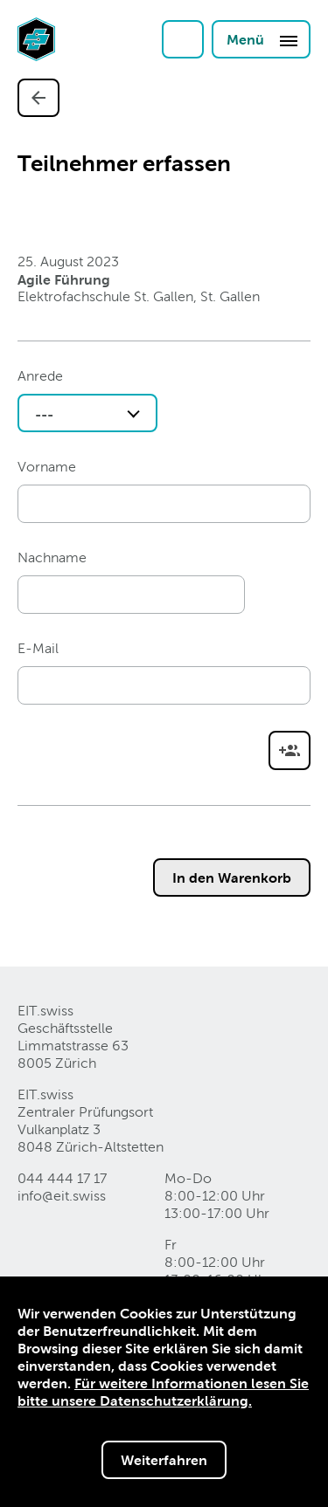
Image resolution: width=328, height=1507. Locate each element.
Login (183, 39)
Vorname (46, 466)
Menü (263, 40)
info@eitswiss (61, 1195)
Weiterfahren (164, 1460)
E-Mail (38, 648)
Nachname (52, 557)
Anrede (40, 375)
